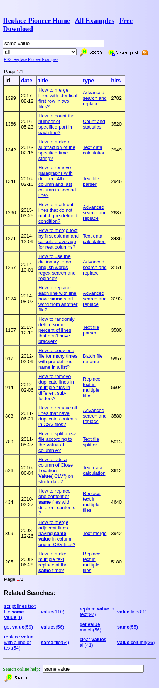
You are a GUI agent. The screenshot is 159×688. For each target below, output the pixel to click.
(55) (127, 627)
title (43, 81)
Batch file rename (92, 358)
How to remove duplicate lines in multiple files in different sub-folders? (56, 387)
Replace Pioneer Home (36, 20)
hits (116, 81)
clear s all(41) (93, 642)
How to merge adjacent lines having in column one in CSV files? (56, 533)
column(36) (136, 642)
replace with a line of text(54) (19, 642)
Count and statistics (94, 124)
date (26, 81)
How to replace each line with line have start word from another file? (58, 299)
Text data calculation (94, 150)
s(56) (52, 627)
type (88, 81)
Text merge (94, 533)
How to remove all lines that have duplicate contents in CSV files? (57, 416)
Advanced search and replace (94, 98)
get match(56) (91, 627)
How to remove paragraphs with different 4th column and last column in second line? (57, 181)
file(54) (55, 642)
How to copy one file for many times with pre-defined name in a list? (57, 359)
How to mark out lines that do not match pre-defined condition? (57, 213)
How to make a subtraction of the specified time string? (56, 150)
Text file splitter (91, 441)
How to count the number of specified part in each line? (56, 124)
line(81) (132, 611)
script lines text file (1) (20, 611)
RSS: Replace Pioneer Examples (31, 60)
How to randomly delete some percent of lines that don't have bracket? (56, 330)
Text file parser (91, 181)
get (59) (18, 627)
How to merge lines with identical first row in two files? (57, 98)
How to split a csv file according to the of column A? (57, 442)
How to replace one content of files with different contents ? (56, 502)
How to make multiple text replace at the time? (53, 562)
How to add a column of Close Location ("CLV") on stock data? (55, 470)
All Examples (94, 20)
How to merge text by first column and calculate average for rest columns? (58, 239)
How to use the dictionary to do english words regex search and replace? (56, 267)
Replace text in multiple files (92, 387)
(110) (52, 611)
